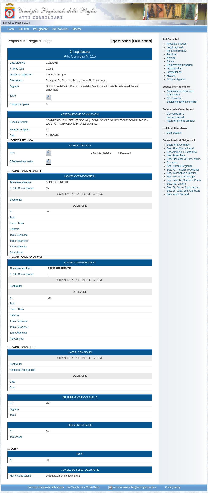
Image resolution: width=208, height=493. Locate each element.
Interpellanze (174, 72)
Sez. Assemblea (176, 155)
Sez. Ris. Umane (176, 183)
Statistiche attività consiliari (182, 101)
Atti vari (171, 61)
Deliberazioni (174, 132)
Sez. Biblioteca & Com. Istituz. (184, 158)
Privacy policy (172, 487)
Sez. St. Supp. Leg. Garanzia (183, 190)
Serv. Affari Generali (178, 194)
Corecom (172, 162)
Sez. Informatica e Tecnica (182, 173)
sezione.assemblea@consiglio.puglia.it (132, 487)
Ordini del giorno (176, 79)
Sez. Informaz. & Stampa (181, 176)
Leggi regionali (175, 47)
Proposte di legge (176, 43)
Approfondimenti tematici (181, 120)
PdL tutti (24, 29)
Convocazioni (174, 98)
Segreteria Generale (178, 144)
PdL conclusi (60, 29)
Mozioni (171, 75)
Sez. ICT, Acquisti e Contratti (183, 169)
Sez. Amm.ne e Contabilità (182, 151)
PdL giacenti (40, 29)
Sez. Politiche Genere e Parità (184, 180)
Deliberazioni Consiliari (180, 65)
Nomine (171, 57)
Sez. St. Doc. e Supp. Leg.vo (183, 187)
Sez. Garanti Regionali (179, 166)
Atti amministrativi (177, 50)
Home (10, 29)
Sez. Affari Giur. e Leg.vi (180, 148)
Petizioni (171, 54)
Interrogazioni (174, 68)
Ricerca (76, 29)
